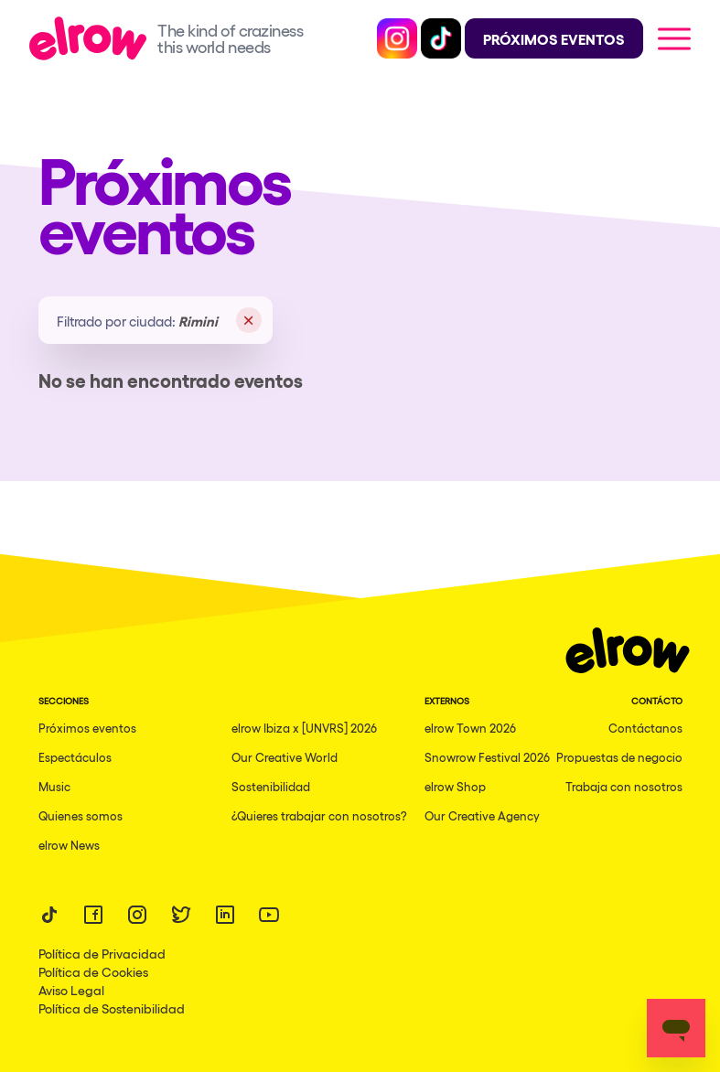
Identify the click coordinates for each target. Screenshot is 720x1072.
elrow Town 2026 (470, 727)
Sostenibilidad (270, 786)
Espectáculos (75, 757)
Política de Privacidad (102, 953)
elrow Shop (455, 786)
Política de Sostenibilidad (111, 1008)
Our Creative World (284, 757)
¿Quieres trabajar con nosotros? (319, 815)
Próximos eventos (87, 727)
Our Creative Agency (482, 815)
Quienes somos (80, 815)
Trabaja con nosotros (623, 786)
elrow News (69, 845)
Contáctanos (645, 727)
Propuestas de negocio (619, 757)
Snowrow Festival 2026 (487, 757)
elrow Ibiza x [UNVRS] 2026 (304, 727)
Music (54, 786)
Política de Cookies (93, 971)
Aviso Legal (71, 989)
